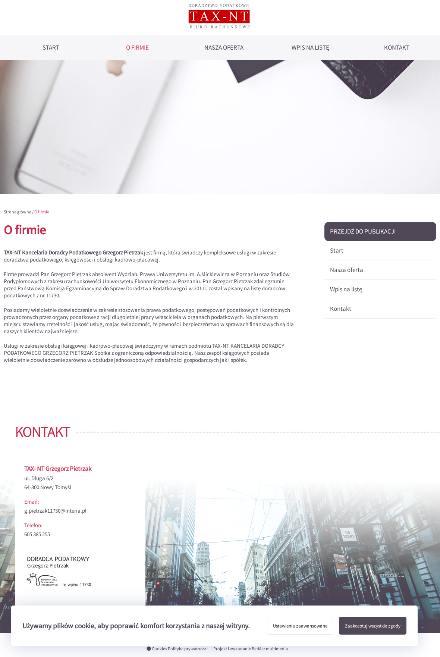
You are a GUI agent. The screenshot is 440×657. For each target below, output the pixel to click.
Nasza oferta (223, 47)
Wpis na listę (310, 47)
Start (51, 47)
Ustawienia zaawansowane (300, 626)
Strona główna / (19, 212)
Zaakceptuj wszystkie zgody (372, 626)
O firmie (137, 47)
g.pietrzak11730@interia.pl (55, 510)
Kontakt (396, 47)
